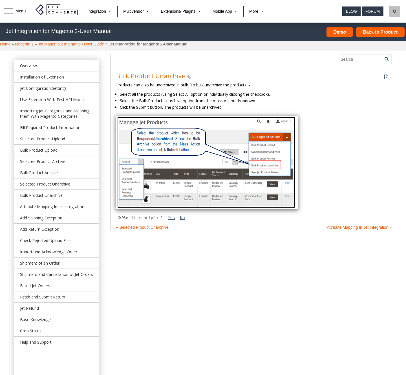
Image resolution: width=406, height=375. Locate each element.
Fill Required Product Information (50, 127)
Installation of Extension (42, 77)
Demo (340, 32)
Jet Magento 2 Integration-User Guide (71, 44)
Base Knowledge (35, 319)
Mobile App (222, 11)
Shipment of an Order (39, 263)
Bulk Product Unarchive (41, 195)
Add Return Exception (39, 229)
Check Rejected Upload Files (46, 240)
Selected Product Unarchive (45, 184)
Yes (171, 218)
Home (5, 44)
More (253, 11)
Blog (351, 11)
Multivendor (133, 11)
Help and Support (36, 342)
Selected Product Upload (42, 138)
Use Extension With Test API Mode (52, 99)
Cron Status (30, 330)
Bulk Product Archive (39, 172)
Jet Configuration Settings (43, 88)
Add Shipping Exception (41, 218)
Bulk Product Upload (39, 150)
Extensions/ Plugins (178, 11)
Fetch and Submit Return (42, 297)
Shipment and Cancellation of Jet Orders (56, 274)
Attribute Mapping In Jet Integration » (359, 227)
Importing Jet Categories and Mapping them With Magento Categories (54, 113)
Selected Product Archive (42, 161)
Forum (372, 11)
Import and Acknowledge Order (48, 251)
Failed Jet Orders (35, 285)
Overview (28, 65)
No (182, 218)
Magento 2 (24, 44)
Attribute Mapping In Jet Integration (52, 206)
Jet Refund (29, 308)
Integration (96, 11)
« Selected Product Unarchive (142, 227)
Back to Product (380, 32)
